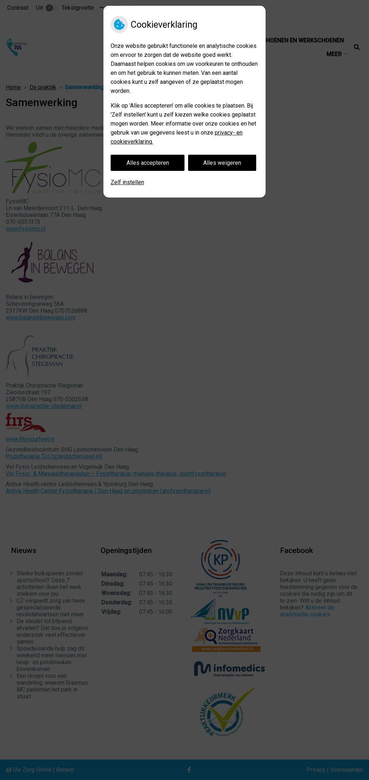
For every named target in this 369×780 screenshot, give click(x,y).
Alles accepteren (147, 162)
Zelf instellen (127, 182)
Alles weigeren (222, 162)
